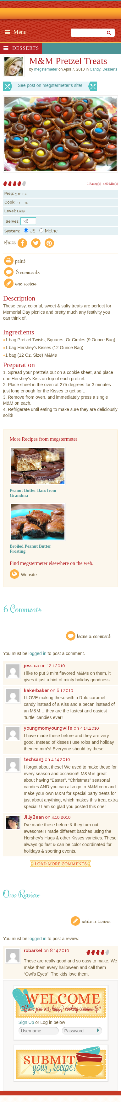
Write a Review (96, 921)
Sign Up (26, 1022)
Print (20, 260)
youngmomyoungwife (48, 728)
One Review (25, 283)
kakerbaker (36, 690)
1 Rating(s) (94, 183)
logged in (38, 653)
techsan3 (33, 759)
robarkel (33, 950)
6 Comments (27, 272)
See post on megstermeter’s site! (50, 85)
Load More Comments (60, 863)
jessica (31, 665)
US (29, 230)
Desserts (25, 48)
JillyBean (34, 817)
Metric (48, 230)
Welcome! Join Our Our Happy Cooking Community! (59, 1003)
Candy (95, 69)
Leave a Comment (94, 635)
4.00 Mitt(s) (110, 183)
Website (29, 574)
